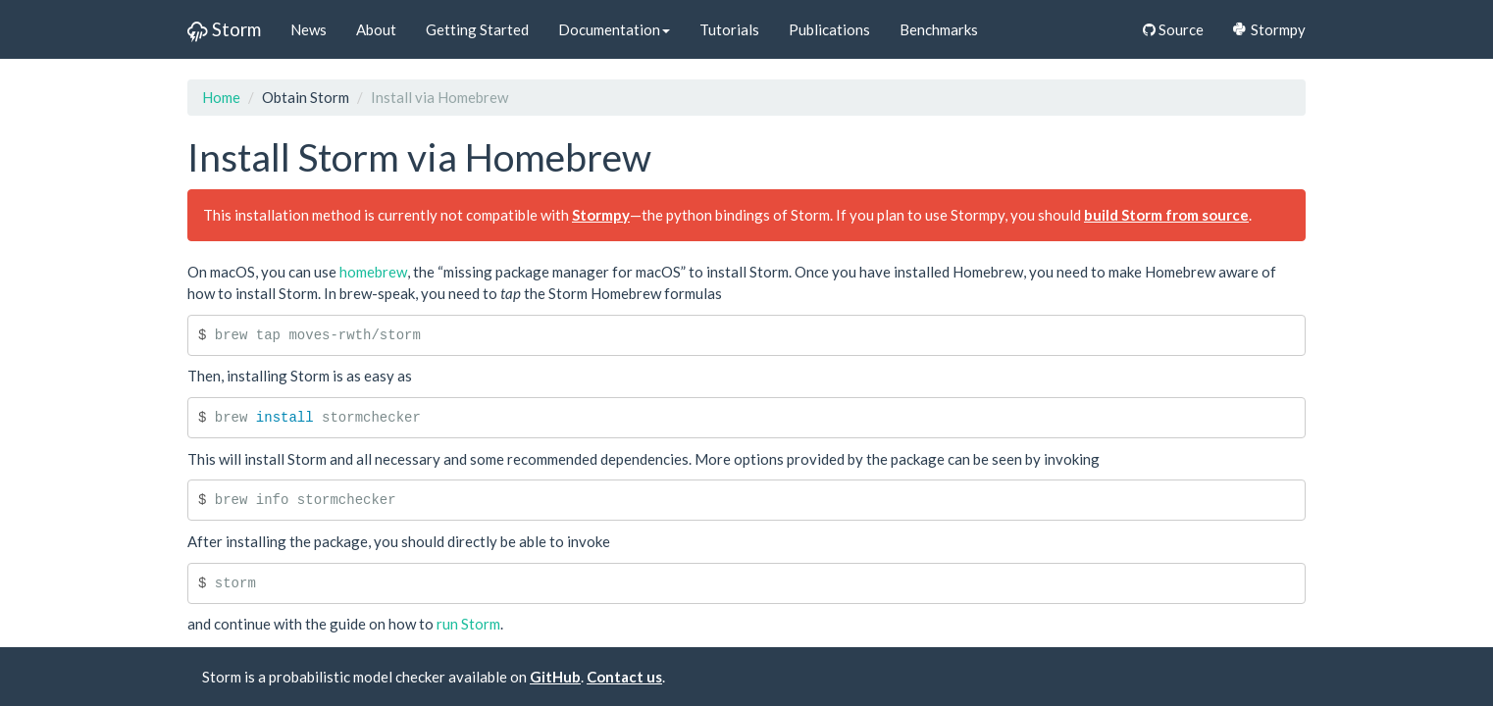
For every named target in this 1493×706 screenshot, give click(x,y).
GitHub (555, 676)
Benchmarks (939, 29)
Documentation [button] (614, 29)
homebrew (373, 271)
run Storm (468, 623)
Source (1173, 29)
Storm (224, 29)
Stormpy (1269, 29)
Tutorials (729, 29)
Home (221, 97)
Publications (829, 29)
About (376, 29)
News (308, 29)
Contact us (624, 676)
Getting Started (477, 29)
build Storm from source (1166, 215)
